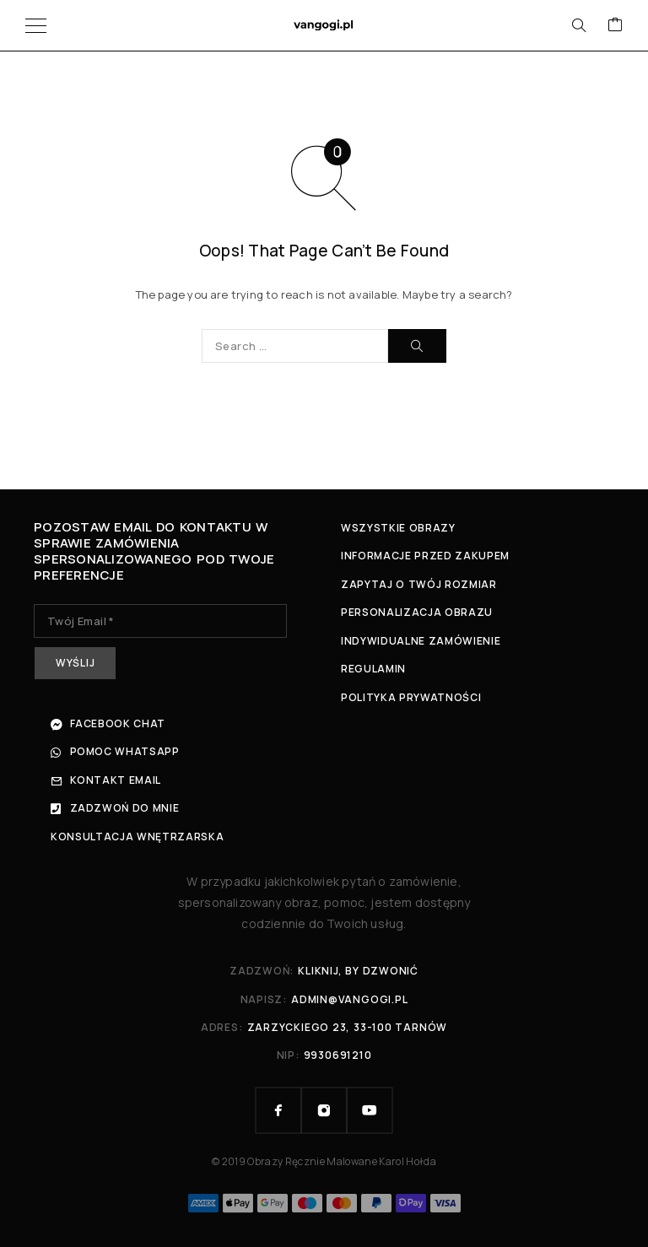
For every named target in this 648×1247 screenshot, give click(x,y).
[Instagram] (324, 1110)
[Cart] (615, 25)
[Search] (578, 25)
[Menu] (36, 25)
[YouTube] (369, 1110)
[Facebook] (278, 1110)
